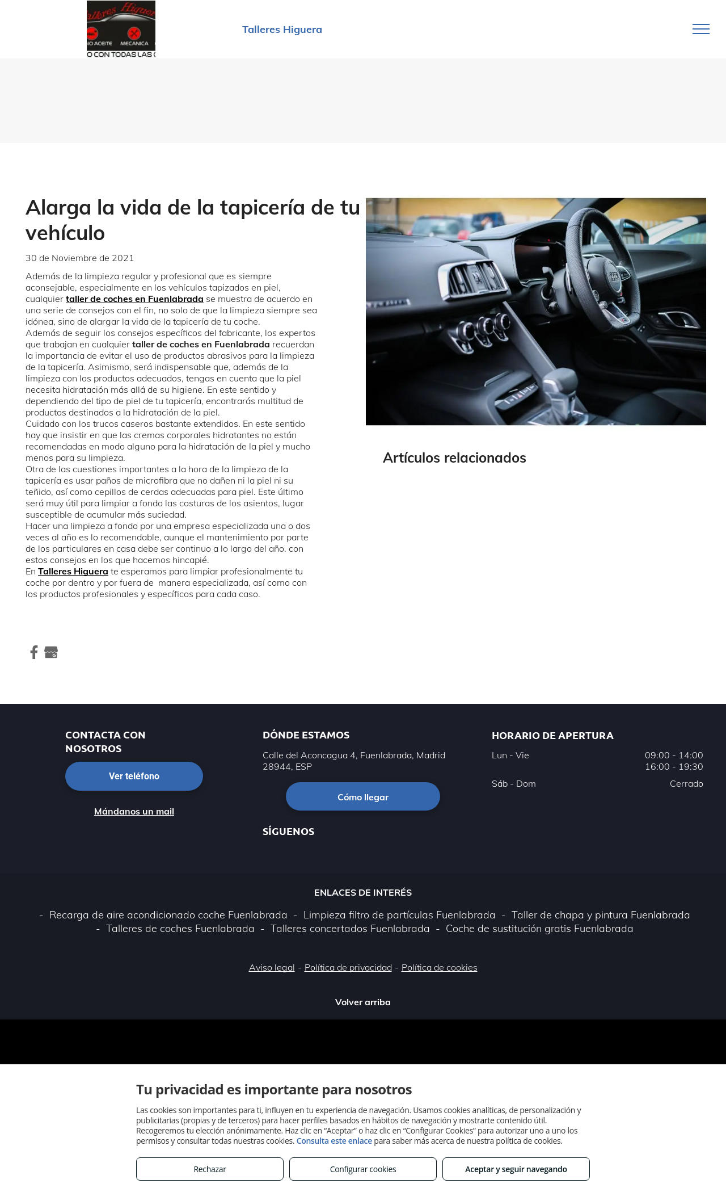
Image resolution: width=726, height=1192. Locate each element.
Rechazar (209, 1169)
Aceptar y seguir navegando (516, 1169)
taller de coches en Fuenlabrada (135, 298)
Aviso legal (272, 967)
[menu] (701, 29)
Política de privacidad (348, 967)
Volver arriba (363, 1002)
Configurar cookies (363, 1169)
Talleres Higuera (73, 571)
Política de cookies (440, 967)
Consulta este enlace (334, 1140)
